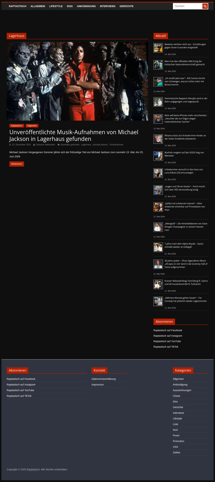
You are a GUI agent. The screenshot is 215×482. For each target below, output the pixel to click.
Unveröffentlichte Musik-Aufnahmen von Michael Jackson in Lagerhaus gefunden (73, 135)
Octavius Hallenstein (45, 144)
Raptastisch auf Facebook (167, 330)
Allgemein (38, 6)
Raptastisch (17, 6)
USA (175, 446)
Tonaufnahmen (116, 144)
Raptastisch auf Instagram (167, 335)
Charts (176, 395)
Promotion (178, 441)
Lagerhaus (86, 144)
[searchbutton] (205, 6)
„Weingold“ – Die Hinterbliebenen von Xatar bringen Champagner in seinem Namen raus (186, 226)
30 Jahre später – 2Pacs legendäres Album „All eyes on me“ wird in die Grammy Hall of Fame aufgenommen (186, 264)
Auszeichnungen (182, 390)
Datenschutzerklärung (104, 379)
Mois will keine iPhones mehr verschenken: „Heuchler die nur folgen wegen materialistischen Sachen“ (186, 118)
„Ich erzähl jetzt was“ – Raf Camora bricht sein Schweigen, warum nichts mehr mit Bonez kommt (185, 81)
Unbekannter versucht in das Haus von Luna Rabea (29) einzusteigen (184, 171)
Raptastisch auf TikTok (165, 346)
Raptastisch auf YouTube (167, 341)
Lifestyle (56, 6)
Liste (175, 424)
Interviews (107, 6)
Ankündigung (86, 6)
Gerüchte (127, 6)
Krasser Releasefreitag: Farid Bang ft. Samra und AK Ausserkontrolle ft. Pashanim (186, 282)
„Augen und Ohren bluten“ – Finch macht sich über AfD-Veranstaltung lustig (185, 188)
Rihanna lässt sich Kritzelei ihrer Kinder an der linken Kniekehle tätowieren (185, 137)
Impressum (98, 384)
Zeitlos (176, 452)
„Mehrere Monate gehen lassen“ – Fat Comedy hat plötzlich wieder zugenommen (186, 299)
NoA (175, 429)
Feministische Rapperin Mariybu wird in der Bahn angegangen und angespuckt (186, 100)
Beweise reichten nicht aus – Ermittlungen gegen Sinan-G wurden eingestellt (185, 46)
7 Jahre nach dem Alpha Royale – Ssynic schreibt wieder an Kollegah (184, 245)
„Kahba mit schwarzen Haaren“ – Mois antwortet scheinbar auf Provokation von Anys (185, 206)
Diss (70, 6)
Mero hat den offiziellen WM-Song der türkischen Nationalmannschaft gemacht (185, 63)
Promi (176, 435)
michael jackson (100, 144)
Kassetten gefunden (70, 144)
